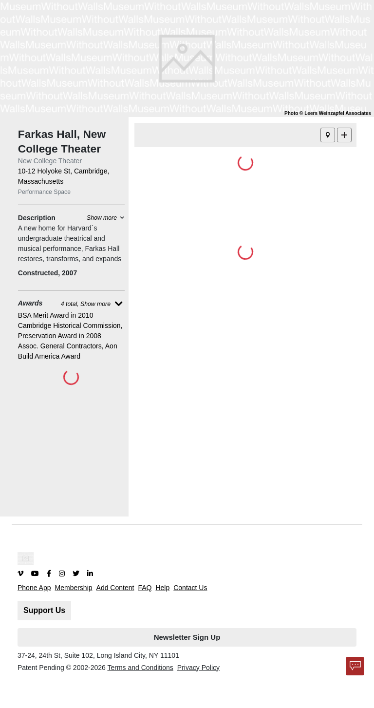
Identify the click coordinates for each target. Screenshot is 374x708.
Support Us (44, 610)
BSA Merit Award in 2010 (56, 315)
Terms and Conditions (140, 667)
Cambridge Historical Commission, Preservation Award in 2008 (70, 331)
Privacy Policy (198, 667)
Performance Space (44, 192)
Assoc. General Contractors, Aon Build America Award (67, 351)
